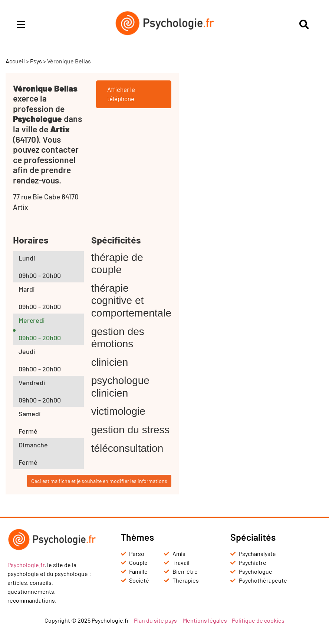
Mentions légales (205, 620)
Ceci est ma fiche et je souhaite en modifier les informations (99, 481)
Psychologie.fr (26, 564)
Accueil (15, 60)
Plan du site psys (155, 620)
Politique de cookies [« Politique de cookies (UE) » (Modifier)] (258, 620)
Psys (36, 60)
